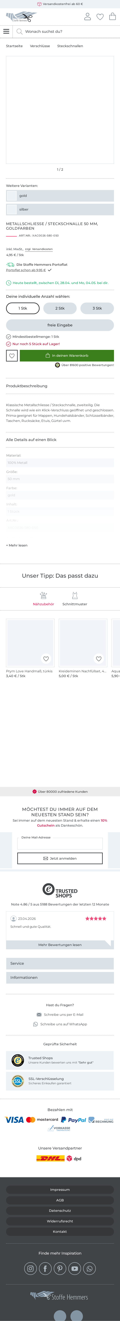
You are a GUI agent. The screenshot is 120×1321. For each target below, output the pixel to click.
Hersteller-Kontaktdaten (21, 537)
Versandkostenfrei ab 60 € (60, 4)
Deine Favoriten (100, 16)
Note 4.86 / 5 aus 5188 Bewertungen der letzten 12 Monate (60, 904)
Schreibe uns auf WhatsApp (60, 1024)
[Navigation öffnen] (6, 31)
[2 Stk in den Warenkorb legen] (60, 308)
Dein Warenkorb (112, 16)
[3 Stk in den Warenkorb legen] (97, 308)
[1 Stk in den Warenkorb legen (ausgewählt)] (23, 308)
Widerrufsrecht (60, 1221)
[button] (12, 355)
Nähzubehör (43, 599)
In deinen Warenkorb (67, 355)
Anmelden (87, 16)
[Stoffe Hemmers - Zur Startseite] (59, 1296)
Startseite (14, 46)
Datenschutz (60, 1211)
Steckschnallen (70, 46)
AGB (60, 1200)
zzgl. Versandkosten (39, 249)
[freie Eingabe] (60, 325)
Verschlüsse (40, 46)
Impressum (60, 1190)
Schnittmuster (74, 599)
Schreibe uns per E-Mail (60, 1014)
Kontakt (60, 1232)
